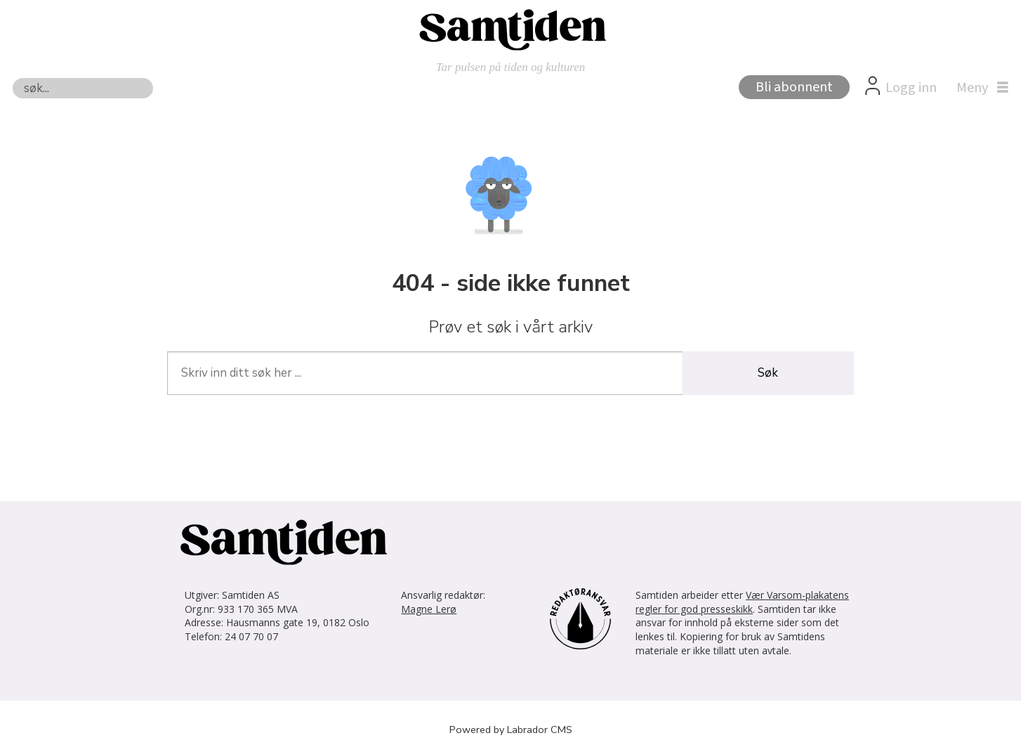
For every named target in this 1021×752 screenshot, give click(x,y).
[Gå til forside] (510, 29)
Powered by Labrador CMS (510, 729)
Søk (12, 77)
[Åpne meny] (979, 88)
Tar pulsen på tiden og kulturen (511, 67)
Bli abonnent (794, 87)
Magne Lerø (428, 609)
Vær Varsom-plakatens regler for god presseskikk (742, 602)
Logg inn (911, 88)
